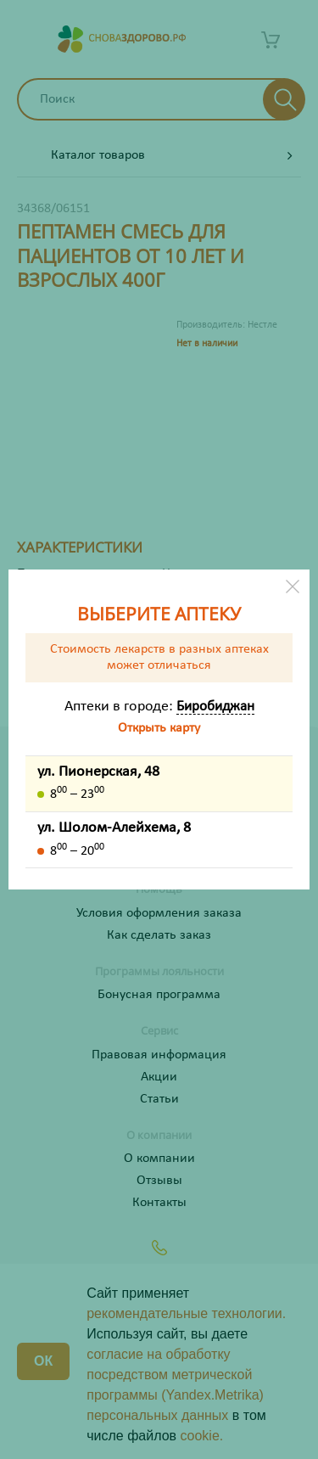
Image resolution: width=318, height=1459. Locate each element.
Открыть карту (159, 728)
